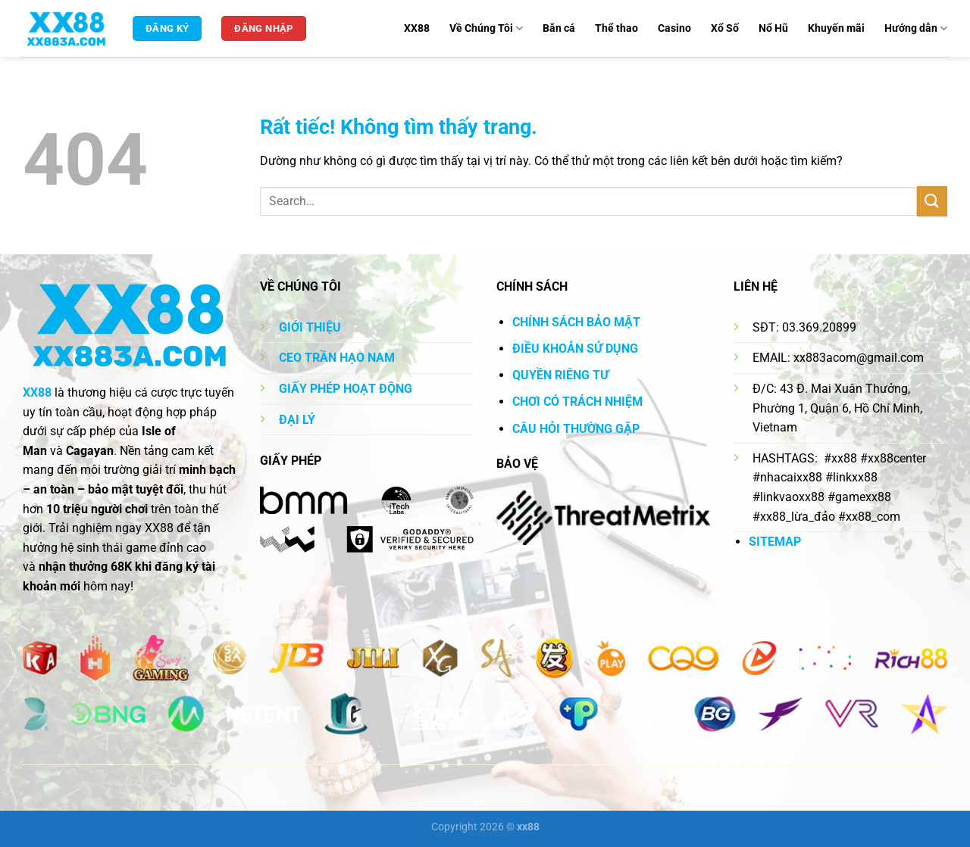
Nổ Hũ (773, 28)
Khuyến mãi (836, 28)
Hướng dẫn (915, 28)
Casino (674, 28)
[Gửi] (932, 201)
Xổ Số (725, 28)
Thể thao (616, 28)
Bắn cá (559, 28)
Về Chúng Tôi (486, 28)
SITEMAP (775, 541)
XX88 (417, 28)
